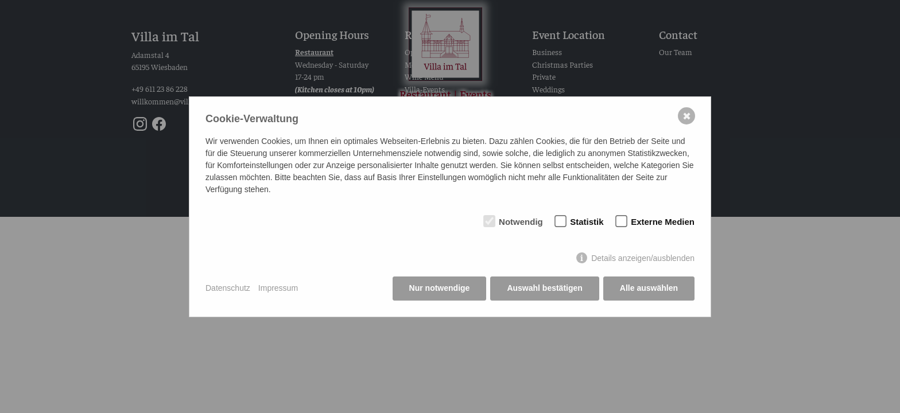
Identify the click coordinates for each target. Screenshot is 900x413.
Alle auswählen (649, 288)
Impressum (278, 288)
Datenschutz (227, 288)
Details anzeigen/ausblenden (643, 258)
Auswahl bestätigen (544, 288)
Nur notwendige (439, 288)
